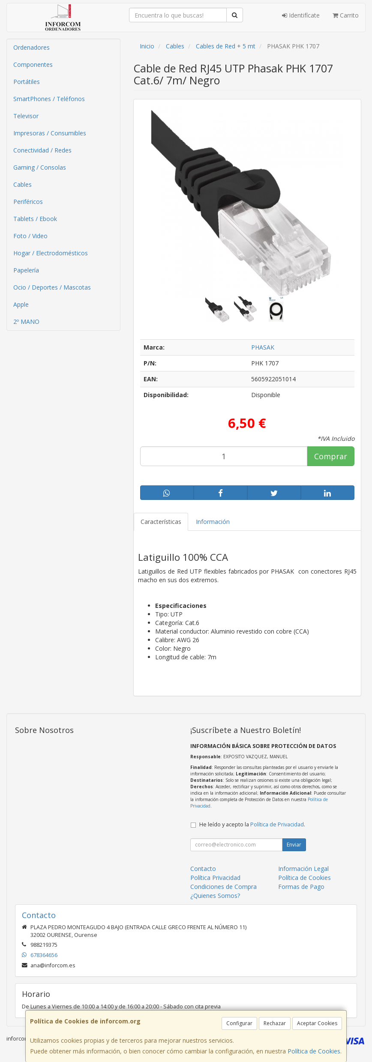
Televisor (26, 116)
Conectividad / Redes (42, 150)
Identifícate (301, 15)
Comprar (330, 456)
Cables (22, 184)
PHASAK (262, 347)
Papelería (26, 270)
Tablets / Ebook (35, 219)
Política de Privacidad (277, 824)
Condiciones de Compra (223, 887)
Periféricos (28, 201)
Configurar (239, 1023)
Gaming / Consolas (39, 167)
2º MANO (26, 321)
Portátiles (26, 82)
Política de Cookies (314, 1051)
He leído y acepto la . (252, 824)
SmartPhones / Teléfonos (49, 99)
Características (161, 522)
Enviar (294, 844)
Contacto (203, 869)
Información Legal (303, 869)
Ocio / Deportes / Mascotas (52, 287)
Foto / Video (30, 236)
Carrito (346, 15)
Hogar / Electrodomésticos (50, 253)
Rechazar (275, 1023)
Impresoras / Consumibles (49, 133)
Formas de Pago (301, 887)
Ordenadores (31, 47)
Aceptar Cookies (317, 1023)
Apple (21, 304)
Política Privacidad (215, 878)
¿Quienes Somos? (215, 895)
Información (213, 522)
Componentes (33, 64)
